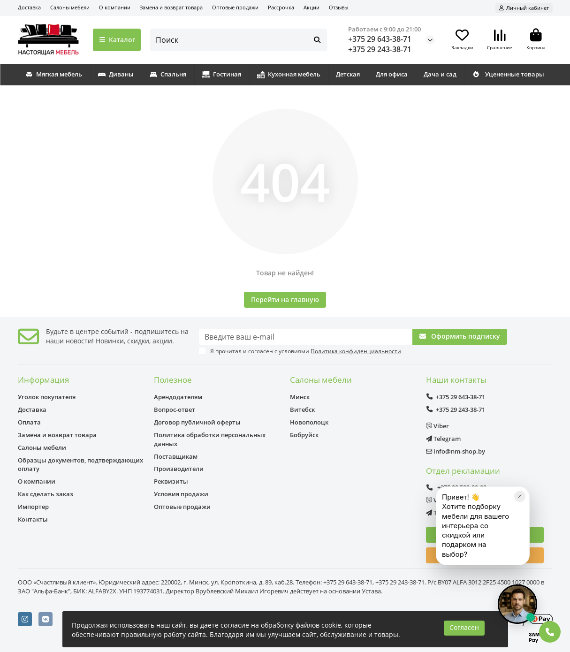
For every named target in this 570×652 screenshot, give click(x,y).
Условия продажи (181, 494)
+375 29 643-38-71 (379, 39)
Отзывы (338, 7)
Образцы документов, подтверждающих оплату (80, 464)
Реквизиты (171, 481)
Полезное (173, 379)
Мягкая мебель (53, 74)
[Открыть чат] (517, 604)
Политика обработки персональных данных (210, 439)
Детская (348, 74)
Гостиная (221, 74)
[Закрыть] (519, 534)
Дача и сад (440, 74)
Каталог (117, 39)
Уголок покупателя (47, 397)
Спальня (168, 74)
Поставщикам (176, 456)
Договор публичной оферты (197, 422)
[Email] (305, 337)
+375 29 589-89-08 (456, 487)
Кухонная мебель (288, 74)
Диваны (116, 74)
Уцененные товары (508, 74)
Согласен (464, 627)
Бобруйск (304, 435)
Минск (300, 397)
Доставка (29, 7)
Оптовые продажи (235, 7)
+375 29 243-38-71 (379, 49)
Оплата (29, 422)
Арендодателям (178, 397)
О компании (114, 7)
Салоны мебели (70, 7)
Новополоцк (309, 422)
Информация (43, 379)
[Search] (238, 40)
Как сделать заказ (45, 494)
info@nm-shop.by (455, 451)
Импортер (33, 506)
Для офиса (392, 74)
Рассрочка (281, 7)
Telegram (443, 438)
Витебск (302, 409)
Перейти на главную (285, 299)
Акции (311, 7)
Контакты (33, 519)
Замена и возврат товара (171, 7)
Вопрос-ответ (174, 409)
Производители (179, 468)
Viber (437, 426)
